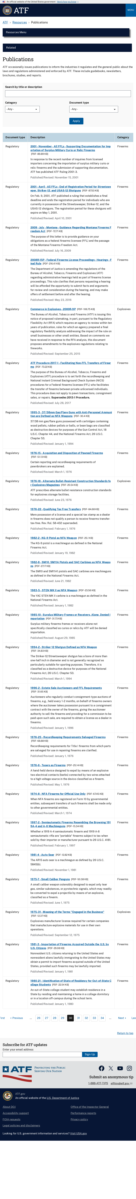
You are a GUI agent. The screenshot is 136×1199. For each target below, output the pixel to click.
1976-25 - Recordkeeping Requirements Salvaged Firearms (68, 737)
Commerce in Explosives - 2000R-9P (53, 309)
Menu (131, 10)
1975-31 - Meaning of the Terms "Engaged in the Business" (67, 912)
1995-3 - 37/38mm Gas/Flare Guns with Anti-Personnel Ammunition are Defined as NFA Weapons (71, 414)
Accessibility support (16, 1113)
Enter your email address (18, 1049)
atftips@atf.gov (120, 1083)
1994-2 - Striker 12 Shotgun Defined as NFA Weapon (63, 647)
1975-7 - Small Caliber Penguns (50, 879)
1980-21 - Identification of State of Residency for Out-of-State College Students (70, 982)
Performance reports (83, 1113)
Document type (79, 102)
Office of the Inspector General (90, 1106)
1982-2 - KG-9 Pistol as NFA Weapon (53, 538)
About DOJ (9, 1106)
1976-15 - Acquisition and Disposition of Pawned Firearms (66, 453)
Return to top (125, 1033)
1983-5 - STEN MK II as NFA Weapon (53, 590)
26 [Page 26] (38, 1018)
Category (11, 102)
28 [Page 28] (54, 1018)
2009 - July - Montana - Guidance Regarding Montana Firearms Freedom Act (70, 229)
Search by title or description (23, 87)
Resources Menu (16, 32)
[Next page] (122, 1018)
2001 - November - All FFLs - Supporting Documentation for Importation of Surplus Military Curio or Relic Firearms (70, 148)
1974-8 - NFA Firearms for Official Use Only (58, 793)
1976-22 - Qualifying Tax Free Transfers (55, 509)
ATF (5, 22)
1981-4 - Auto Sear (42, 854)
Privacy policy (79, 1119)
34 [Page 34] (102, 1018)
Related (11, 47)
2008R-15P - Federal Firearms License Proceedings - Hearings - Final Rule (71, 261)
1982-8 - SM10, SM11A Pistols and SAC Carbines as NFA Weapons (70, 564)
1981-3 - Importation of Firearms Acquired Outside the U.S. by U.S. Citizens (69, 946)
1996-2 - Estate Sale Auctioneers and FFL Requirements (66, 688)
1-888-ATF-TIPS (98, 1083)
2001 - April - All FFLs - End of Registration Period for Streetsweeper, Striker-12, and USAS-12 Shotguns (70, 188)
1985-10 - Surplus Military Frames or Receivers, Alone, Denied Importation (70, 616)
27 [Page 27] (46, 1018)
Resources (19, 22)
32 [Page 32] (86, 1018)
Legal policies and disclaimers (21, 1125)
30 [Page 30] (70, 1018)
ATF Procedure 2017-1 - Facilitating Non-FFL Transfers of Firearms (70, 364)
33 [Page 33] (94, 1018)
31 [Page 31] (78, 1018)
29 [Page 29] (62, 1018)
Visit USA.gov (78, 1133)
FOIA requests (11, 1119)
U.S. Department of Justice (63, 1098)
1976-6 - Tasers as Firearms (48, 765)
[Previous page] (16, 1018)
